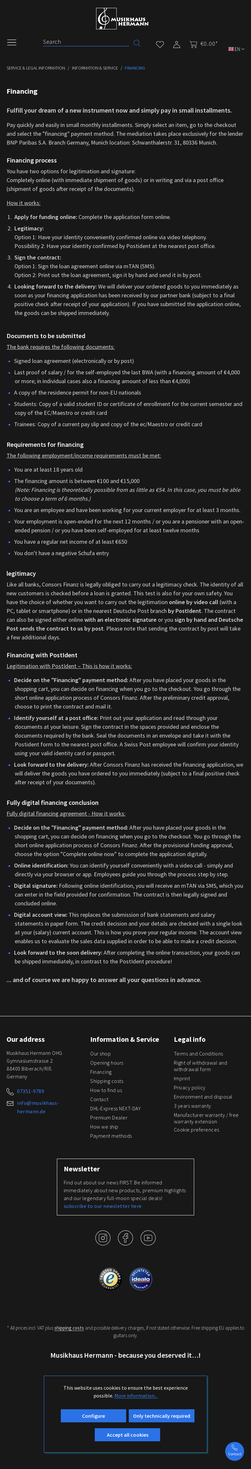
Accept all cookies (127, 1434)
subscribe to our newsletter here (103, 1206)
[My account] (176, 43)
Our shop (100, 1053)
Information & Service (124, 1039)
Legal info (190, 1039)
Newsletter (82, 1168)
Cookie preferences (196, 1130)
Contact (99, 1099)
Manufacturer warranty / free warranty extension (206, 1118)
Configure (93, 1416)
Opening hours (107, 1062)
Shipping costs (106, 1081)
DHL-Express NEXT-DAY (115, 1108)
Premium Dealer (108, 1117)
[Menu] (15, 41)
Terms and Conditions (198, 1053)
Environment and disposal (203, 1096)
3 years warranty (192, 1105)
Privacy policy (190, 1087)
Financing (101, 1072)
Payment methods (111, 1136)
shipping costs (69, 1328)
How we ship (104, 1126)
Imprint (182, 1078)
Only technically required (161, 1416)
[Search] (86, 41)
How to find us (106, 1090)
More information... (136, 1395)
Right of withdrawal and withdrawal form (200, 1065)
